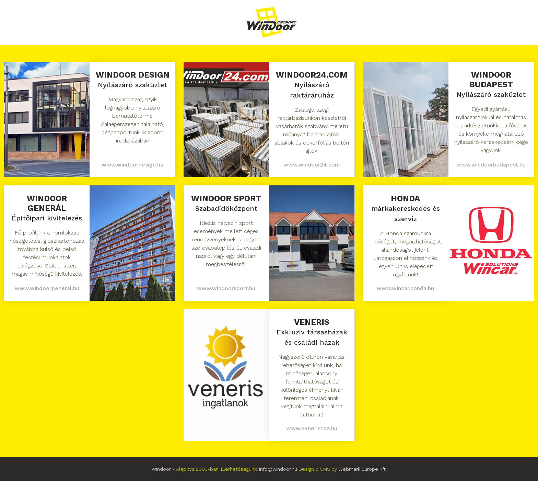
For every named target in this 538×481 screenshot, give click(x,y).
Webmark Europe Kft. (362, 469)
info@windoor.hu (278, 469)
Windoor (161, 469)
